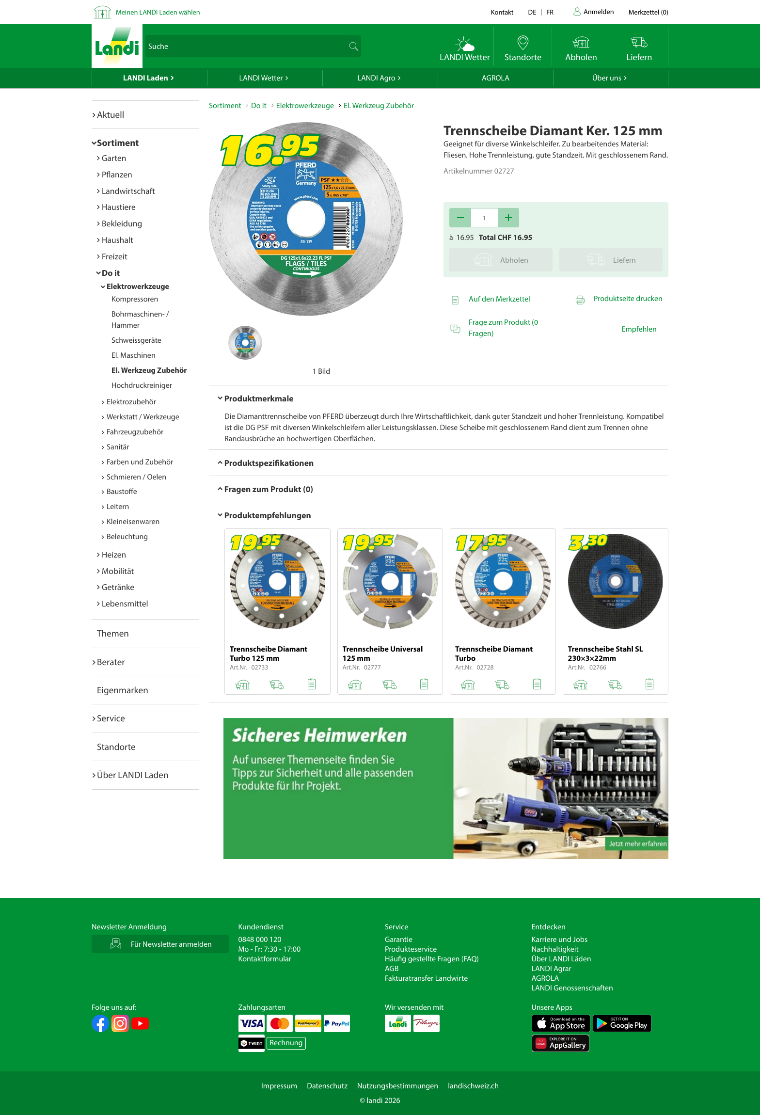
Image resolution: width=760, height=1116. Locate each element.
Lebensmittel (125, 603)
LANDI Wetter (261, 78)
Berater (111, 662)
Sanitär (118, 447)
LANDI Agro (376, 78)
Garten (114, 157)
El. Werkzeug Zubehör (149, 370)
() (648, 11)
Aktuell (110, 114)
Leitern (118, 506)
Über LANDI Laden (133, 775)
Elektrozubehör (131, 402)
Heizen (114, 554)
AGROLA (495, 78)
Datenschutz (327, 1086)
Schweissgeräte (136, 340)
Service (111, 718)
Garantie (398, 939)
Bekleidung (122, 223)
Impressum (279, 1086)
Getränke (118, 586)
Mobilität (118, 570)
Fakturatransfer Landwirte (426, 978)
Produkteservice (411, 949)
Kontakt (502, 11)
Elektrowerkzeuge (138, 286)
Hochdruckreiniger (141, 385)
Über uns (606, 78)
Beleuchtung (127, 537)
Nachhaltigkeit (555, 949)
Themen (113, 633)
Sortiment (118, 142)
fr (550, 11)
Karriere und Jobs (560, 939)
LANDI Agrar (551, 968)
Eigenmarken (122, 690)
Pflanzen (117, 174)
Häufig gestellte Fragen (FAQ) (432, 959)
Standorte (116, 746)
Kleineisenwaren (133, 521)
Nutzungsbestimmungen (397, 1086)
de (532, 11)
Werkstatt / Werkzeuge (143, 417)
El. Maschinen (133, 355)
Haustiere (119, 206)
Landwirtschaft (128, 190)
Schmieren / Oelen (136, 477)
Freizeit (114, 256)
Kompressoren (134, 299)
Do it (111, 272)
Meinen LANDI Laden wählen (158, 11)
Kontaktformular (265, 959)
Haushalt (117, 239)
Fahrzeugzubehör (135, 432)
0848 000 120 (260, 939)
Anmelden (599, 11)
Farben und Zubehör (140, 462)
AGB (392, 968)
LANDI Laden (145, 78)
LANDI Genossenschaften (572, 988)
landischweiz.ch (473, 1086)
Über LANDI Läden (561, 959)
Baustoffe (122, 491)
